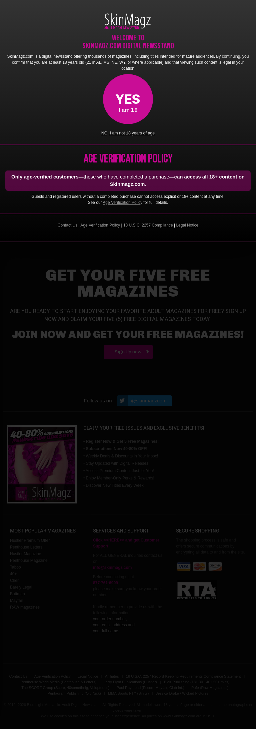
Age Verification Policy (122, 202)
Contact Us (67, 225)
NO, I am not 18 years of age (128, 133)
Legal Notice (187, 225)
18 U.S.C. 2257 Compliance (148, 225)
